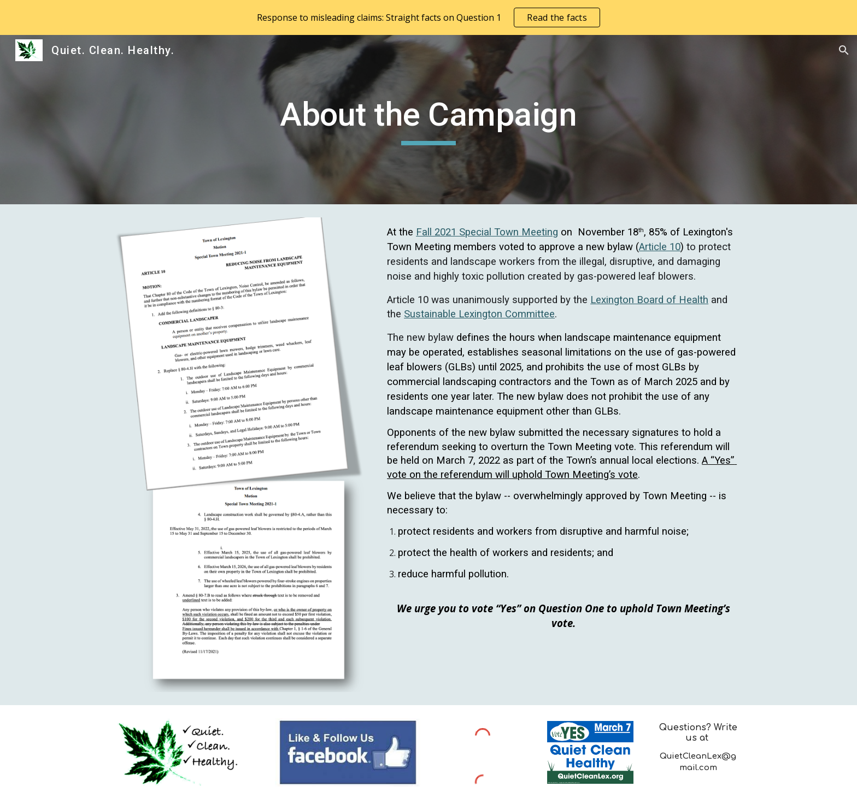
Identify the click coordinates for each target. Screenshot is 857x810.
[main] (428, 120)
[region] (428, 17)
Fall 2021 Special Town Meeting (487, 232)
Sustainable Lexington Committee (479, 314)
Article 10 (659, 247)
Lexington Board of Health (649, 300)
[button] (844, 50)
